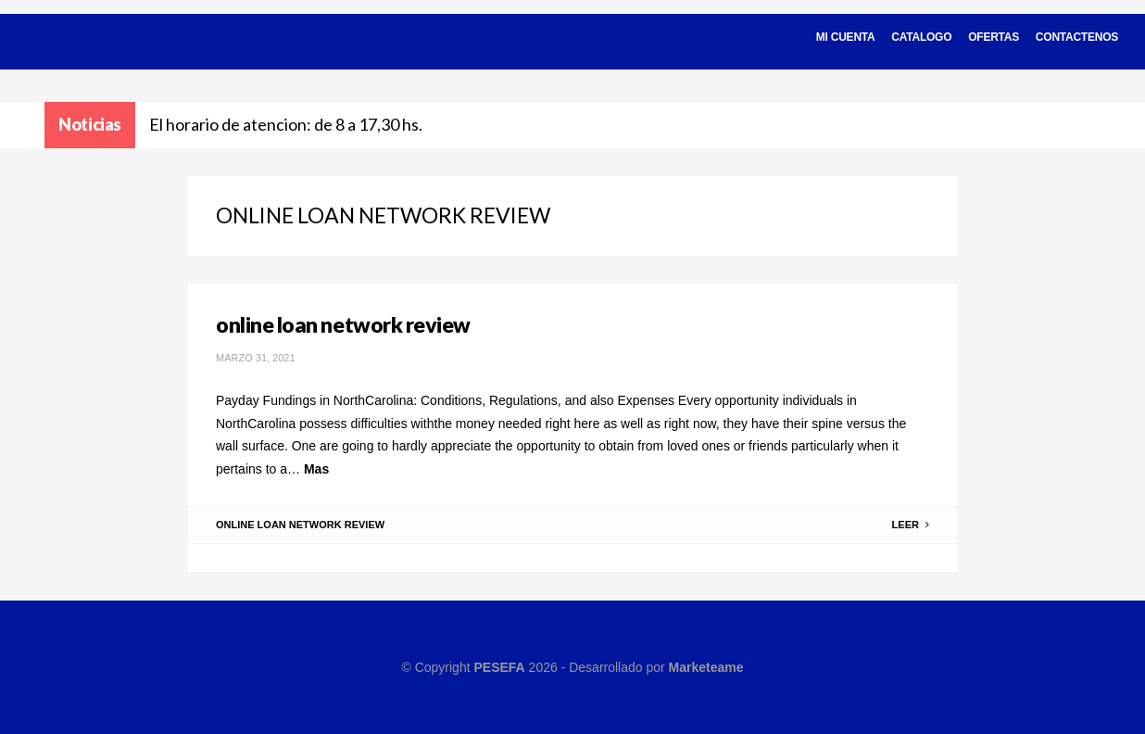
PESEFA (498, 667)
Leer (910, 524)
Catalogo (921, 37)
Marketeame (706, 667)
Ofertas (993, 37)
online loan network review (343, 324)
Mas (316, 469)
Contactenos (1077, 37)
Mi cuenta (845, 37)
